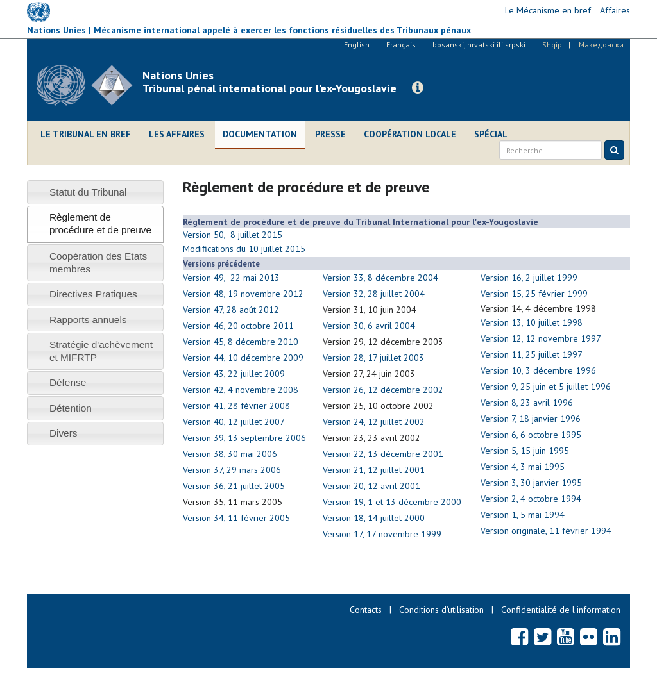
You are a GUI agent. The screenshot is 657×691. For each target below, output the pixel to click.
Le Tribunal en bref (85, 134)
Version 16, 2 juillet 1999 (529, 277)
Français (401, 44)
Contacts (366, 609)
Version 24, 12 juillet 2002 (374, 422)
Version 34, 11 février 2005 (236, 518)
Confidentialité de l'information (560, 609)
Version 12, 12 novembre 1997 (541, 338)
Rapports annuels (88, 319)
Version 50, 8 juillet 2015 (232, 234)
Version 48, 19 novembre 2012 (243, 293)
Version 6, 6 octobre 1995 (531, 434)
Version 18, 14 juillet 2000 (374, 518)
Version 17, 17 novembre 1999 (382, 534)
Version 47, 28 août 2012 (231, 309)
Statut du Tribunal (88, 192)
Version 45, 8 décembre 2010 (240, 341)
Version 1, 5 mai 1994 (523, 514)
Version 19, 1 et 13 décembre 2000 (392, 502)
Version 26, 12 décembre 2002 (383, 389)
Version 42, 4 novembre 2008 (240, 389)
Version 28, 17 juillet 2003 (373, 357)
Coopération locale (410, 134)
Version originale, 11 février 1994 (546, 531)
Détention (70, 408)
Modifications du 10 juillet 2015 (244, 248)
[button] (417, 88)
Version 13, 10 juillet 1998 (532, 322)
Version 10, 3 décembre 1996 (538, 370)
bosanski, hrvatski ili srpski (478, 44)
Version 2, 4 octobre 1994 (531, 498)
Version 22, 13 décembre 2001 (383, 454)
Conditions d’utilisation (441, 609)
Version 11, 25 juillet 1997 (532, 354)
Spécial (491, 134)
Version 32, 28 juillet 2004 (374, 293)
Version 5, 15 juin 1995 (525, 450)
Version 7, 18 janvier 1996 (531, 418)
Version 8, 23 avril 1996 (527, 402)
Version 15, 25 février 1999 (534, 293)
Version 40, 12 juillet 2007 (234, 422)
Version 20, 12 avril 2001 (371, 486)
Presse (330, 134)
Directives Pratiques (93, 293)
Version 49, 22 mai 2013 (231, 277)
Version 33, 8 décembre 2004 (380, 277)
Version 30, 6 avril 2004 (369, 325)
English (357, 44)
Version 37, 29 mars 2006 (232, 470)
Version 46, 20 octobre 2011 (238, 325)
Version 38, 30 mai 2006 (230, 454)
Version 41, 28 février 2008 (236, 406)
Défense (67, 382)
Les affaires (177, 134)
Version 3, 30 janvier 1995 (531, 482)
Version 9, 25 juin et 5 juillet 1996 (546, 386)
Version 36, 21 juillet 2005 (234, 486)
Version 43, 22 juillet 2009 (234, 373)
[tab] (95, 192)
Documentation (260, 134)
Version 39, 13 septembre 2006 (244, 438)
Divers (63, 433)
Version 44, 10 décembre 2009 (243, 357)
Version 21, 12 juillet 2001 (374, 470)
